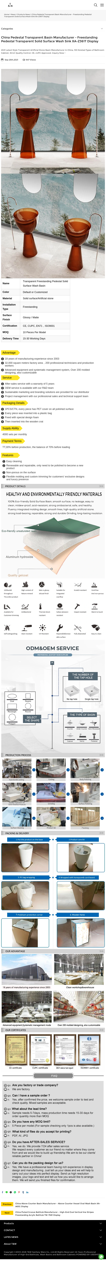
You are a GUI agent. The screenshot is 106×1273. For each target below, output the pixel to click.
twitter (10, 1192)
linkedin (27, 1192)
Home (6, 14)
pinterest (19, 1192)
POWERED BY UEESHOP (88, 1254)
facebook (2, 1192)
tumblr (23, 1192)
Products (9, 1223)
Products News (23, 14)
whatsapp (15, 1192)
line (6, 1192)
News (13, 14)
